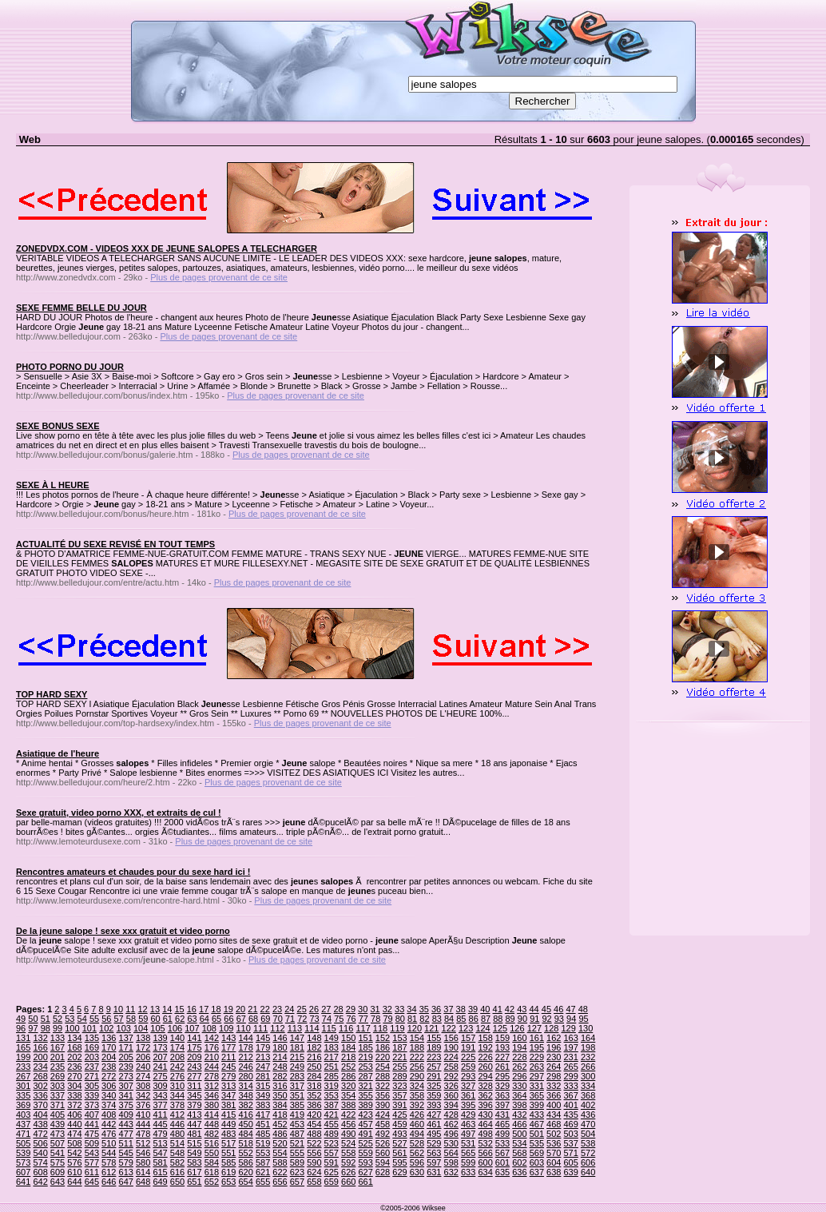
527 (399, 1143)
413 (194, 1114)
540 (40, 1153)
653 (228, 1181)
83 (437, 1018)
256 (417, 1066)
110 (243, 1028)
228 (519, 1057)
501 (537, 1133)
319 (331, 1086)
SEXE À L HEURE (52, 485)
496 (451, 1133)
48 (583, 1009)
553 (263, 1153)
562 (417, 1153)
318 (314, 1086)
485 (263, 1133)
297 (537, 1076)
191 (468, 1047)
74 (327, 1018)
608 (40, 1172)
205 (126, 1057)
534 (519, 1143)
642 (40, 1181)
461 (434, 1124)
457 (365, 1124)
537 (571, 1143)
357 (399, 1095)
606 (588, 1162)
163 (571, 1038)
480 (177, 1133)
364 (519, 1095)
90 (522, 1018)
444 (143, 1124)
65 (216, 1018)
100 (72, 1028)
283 (297, 1076)
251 (331, 1066)
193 (502, 1047)
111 (260, 1028)
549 (194, 1153)
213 (263, 1057)
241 (160, 1066)
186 (382, 1047)
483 (228, 1133)
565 (468, 1153)
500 (519, 1133)
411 (160, 1114)
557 (331, 1153)
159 (502, 1038)
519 (263, 1143)
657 (297, 1181)
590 (314, 1162)
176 (212, 1047)
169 (92, 1047)
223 (434, 1057)
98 (45, 1028)
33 (399, 1009)
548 (177, 1153)
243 (194, 1066)
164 (588, 1038)
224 (451, 1057)
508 (74, 1143)
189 (434, 1047)
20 (240, 1009)
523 (331, 1143)
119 (397, 1028)
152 (382, 1038)
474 (74, 1133)
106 (175, 1028)
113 (295, 1028)
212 (245, 1057)
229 (537, 1057)
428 (451, 1114)
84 (449, 1018)
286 (348, 1076)
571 (571, 1153)
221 (399, 1057)
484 (245, 1133)
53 (69, 1018)
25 (302, 1009)
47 (570, 1009)
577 (92, 1162)
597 (434, 1162)
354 (348, 1095)
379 (194, 1105)
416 (245, 1114)
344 (177, 1095)
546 (143, 1153)
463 (468, 1124)
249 (297, 1066)
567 (502, 1153)
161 (537, 1038)
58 (131, 1018)
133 (57, 1038)
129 (568, 1028)
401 (571, 1105)
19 (228, 1009)
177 (228, 1047)
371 (57, 1105)
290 (417, 1076)
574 (40, 1162)
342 (143, 1095)
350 (279, 1095)
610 (74, 1172)
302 (40, 1086)
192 (485, 1047)
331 (537, 1086)
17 (203, 1009)
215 (297, 1057)
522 (314, 1143)
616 (177, 1172)
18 (215, 1009)
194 (519, 1047)
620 (245, 1172)
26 (314, 1009)
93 (559, 1018)
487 (297, 1133)
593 (365, 1162)
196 (553, 1047)
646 (108, 1181)
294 (485, 1076)
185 (365, 1047)
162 (553, 1038)
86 (474, 1018)
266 (588, 1066)
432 (519, 1114)
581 (160, 1162)
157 (468, 1038)
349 (263, 1095)
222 (417, 1057)
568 (519, 1153)
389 (365, 1105)
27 (326, 1009)
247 (263, 1066)
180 (279, 1047)
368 (588, 1095)
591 (331, 1162)
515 (194, 1143)
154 (417, 1038)
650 (177, 1181)
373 (92, 1105)
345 (194, 1095)
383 (263, 1105)
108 (209, 1028)
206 (143, 1057)
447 (194, 1124)
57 (119, 1018)
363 (502, 1095)
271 (92, 1076)
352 (314, 1095)
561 (399, 1153)
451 (263, 1124)
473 (57, 1133)
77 (363, 1018)
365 (537, 1095)
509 (92, 1143)
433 (537, 1114)
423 (365, 1114)
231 (571, 1057)
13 (155, 1009)
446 (177, 1124)
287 (365, 1076)
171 (126, 1047)
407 (92, 1114)
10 (118, 1009)
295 (502, 1076)
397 (502, 1105)
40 (485, 1009)
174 (177, 1047)
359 (434, 1095)
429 (468, 1114)
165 (23, 1047)
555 (297, 1153)
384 (279, 1105)
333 (571, 1086)
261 (502, 1066)
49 (21, 1018)
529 (434, 1143)
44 (533, 1009)
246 (245, 1066)
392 (417, 1105)
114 (311, 1028)
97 (33, 1028)
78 (375, 1018)
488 (314, 1133)
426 (417, 1114)
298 (553, 1076)
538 (588, 1143)
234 (40, 1066)
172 (143, 1047)
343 (160, 1095)
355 (365, 1095)
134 (74, 1038)
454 (314, 1124)
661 (365, 1181)
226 (485, 1057)
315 (263, 1086)
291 (434, 1076)
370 (40, 1105)
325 (434, 1086)
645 (92, 1181)
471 (23, 1133)
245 (228, 1066)
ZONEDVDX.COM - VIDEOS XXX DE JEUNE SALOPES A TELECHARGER (166, 248)
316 (279, 1086)
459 (399, 1124)
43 (521, 1009)
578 (108, 1162)
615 (160, 1172)
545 (126, 1153)
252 (348, 1066)
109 (226, 1028)
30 (362, 1009)
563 (434, 1153)
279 (228, 1076)
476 (108, 1133)
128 (551, 1028)
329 (502, 1086)
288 (382, 1076)
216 (314, 1057)
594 (382, 1162)
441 (92, 1124)
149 (331, 1038)
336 (40, 1095)
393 (434, 1105)
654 (245, 1181)
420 (314, 1114)
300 (588, 1076)
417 (263, 1114)
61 (168, 1018)
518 (245, 1143)
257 (434, 1066)
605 (571, 1162)
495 (434, 1133)
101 (89, 1028)
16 (192, 1009)
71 (290, 1018)
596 (417, 1162)
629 (399, 1172)
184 (348, 1047)
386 (314, 1105)
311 (194, 1086)
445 (160, 1124)
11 (130, 1009)
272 (108, 1076)
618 (212, 1172)
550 (212, 1153)
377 (160, 1105)
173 (160, 1047)
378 (177, 1105)
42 (509, 1009)
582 (177, 1162)
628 (382, 1172)
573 (23, 1162)
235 (57, 1066)
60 (155, 1018)
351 (297, 1095)
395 (468, 1105)
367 (571, 1095)
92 (546, 1018)
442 (108, 1124)
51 (45, 1018)
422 (348, 1114)
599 (468, 1162)
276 (177, 1076)
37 (448, 1009)
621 (263, 1172)
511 (126, 1143)
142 (212, 1038)
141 (194, 1038)
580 (143, 1162)
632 (451, 1172)
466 (519, 1124)
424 (382, 1114)
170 (108, 1047)
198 (588, 1047)
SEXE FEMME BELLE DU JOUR (81, 307)
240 (143, 1066)
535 (537, 1143)
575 (57, 1162)
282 (279, 1076)
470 (588, 1124)
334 (588, 1086)
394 (451, 1105)
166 (40, 1047)
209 (194, 1057)
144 (245, 1038)
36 (436, 1009)
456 (348, 1124)
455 (331, 1124)
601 (502, 1162)
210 (212, 1057)
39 (473, 1009)
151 (365, 1038)
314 (245, 1086)
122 (449, 1028)
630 (417, 1172)
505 (23, 1143)
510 (108, 1143)
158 (485, 1038)
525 (365, 1143)
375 (126, 1105)
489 (331, 1133)
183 (331, 1047)
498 (485, 1133)
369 (23, 1105)
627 (365, 1172)
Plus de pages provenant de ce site (219, 277)
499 (502, 1133)
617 (194, 1172)
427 (434, 1114)
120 (414, 1028)
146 (279, 1038)
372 (74, 1105)
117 (362, 1028)
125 (500, 1028)
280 (245, 1076)
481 (194, 1133)
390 (382, 1105)
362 (485, 1095)
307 (126, 1086)
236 (74, 1066)
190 (451, 1047)
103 (124, 1028)
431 (502, 1114)
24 (289, 1009)
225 (468, 1057)
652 (212, 1181)
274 (143, 1076)
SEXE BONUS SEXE (58, 426)
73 (315, 1018)
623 (297, 1172)
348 (245, 1095)
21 (252, 1009)
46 (558, 1009)
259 (468, 1066)
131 (23, 1038)
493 (399, 1133)
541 (57, 1153)
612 (108, 1172)
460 (417, 1124)
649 (160, 1181)
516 (212, 1143)
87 (485, 1018)
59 (143, 1018)
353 (331, 1095)
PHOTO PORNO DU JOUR (70, 367)
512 (143, 1143)
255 (399, 1066)
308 (143, 1086)
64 (204, 1018)
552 (245, 1153)
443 (126, 1124)
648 (143, 1181)
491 (365, 1133)
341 (126, 1095)
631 (434, 1172)
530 (451, 1143)
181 (297, 1047)
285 (331, 1076)
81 (412, 1018)
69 (265, 1018)
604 (553, 1162)
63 (192, 1018)
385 (297, 1105)
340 (108, 1095)
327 (468, 1086)
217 (331, 1057)
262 (519, 1066)
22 (265, 1009)
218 (348, 1057)
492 (382, 1133)
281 (263, 1076)
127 (534, 1028)
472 (40, 1133)
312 (212, 1086)
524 (348, 1143)
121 (431, 1028)
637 (537, 1172)
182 (314, 1047)
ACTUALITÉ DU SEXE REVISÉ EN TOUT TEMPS (115, 544)
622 (279, 1172)
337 (57, 1095)
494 (417, 1133)
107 (192, 1028)
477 (126, 1133)
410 (143, 1114)
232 (588, 1057)
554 (279, 1153)
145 (263, 1038)
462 (451, 1124)
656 (279, 1181)
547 (160, 1153)
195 (537, 1047)
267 (23, 1076)
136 (108, 1038)
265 (571, 1066)
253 (365, 1066)
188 (417, 1047)
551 (228, 1153)
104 (140, 1028)
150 (348, 1038)
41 (497, 1009)
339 (92, 1095)
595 (399, 1162)
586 (245, 1162)
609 (57, 1172)
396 (485, 1105)
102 (106, 1028)
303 (57, 1086)
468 (553, 1124)
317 (297, 1086)
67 (241, 1018)
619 (228, 1172)
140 (177, 1038)
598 (451, 1162)
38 (461, 1009)
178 (245, 1047)
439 (57, 1124)
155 (434, 1038)
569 (537, 1153)
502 (553, 1133)
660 (348, 1181)
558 (348, 1153)
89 (510, 1018)
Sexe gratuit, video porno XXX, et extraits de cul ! (118, 812)
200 (40, 1057)
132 (40, 1038)
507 (57, 1143)
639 (571, 1172)
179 (263, 1047)
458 (382, 1124)
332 (553, 1086)
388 (348, 1105)
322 (382, 1086)
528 (417, 1143)
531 (468, 1143)
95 (583, 1018)
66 (228, 1018)
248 (279, 1066)
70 (278, 1018)
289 (399, 1076)
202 (74, 1057)
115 (329, 1028)
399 (537, 1105)
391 (399, 1105)
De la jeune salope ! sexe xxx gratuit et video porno (123, 931)
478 (143, 1133)
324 (417, 1086)
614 (143, 1172)
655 (263, 1181)
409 (126, 1114)
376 (143, 1105)
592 (348, 1162)
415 (228, 1114)
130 (585, 1028)
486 (279, 1133)
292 (451, 1076)
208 (177, 1057)
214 (279, 1057)
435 (571, 1114)
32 (387, 1009)
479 (160, 1133)
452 (279, 1124)
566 (485, 1153)
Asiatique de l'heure (57, 753)
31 (374, 1009)
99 (57, 1028)
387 (331, 1105)
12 (142, 1009)
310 (177, 1086)
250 (314, 1066)
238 (108, 1066)
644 (74, 1181)
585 (228, 1162)
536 (553, 1143)
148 (314, 1038)
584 (212, 1162)
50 (33, 1018)
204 (108, 1057)
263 (537, 1066)
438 (40, 1124)
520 (279, 1143)
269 (57, 1076)
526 (382, 1143)
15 (179, 1009)
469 (571, 1124)
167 (57, 1047)
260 (485, 1066)
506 (40, 1143)
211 (228, 1057)
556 (314, 1153)
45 (546, 1009)
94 (571, 1018)
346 (212, 1095)
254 (382, 1066)
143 (228, 1038)
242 (177, 1066)
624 (314, 1172)
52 (57, 1018)
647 (126, 1181)
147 (297, 1038)
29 (350, 1009)
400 (553, 1105)
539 (23, 1153)
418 (279, 1114)
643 (57, 1181)
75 (339, 1018)
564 (451, 1153)
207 (160, 1057)
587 (263, 1162)
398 (519, 1105)
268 (40, 1076)
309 (160, 1086)
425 (399, 1114)
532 (485, 1143)
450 (245, 1124)
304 (74, 1086)
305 (92, 1086)
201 (57, 1057)
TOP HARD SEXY (51, 694)
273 (126, 1076)
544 (108, 1153)
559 (365, 1153)
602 (519, 1162)
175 (194, 1047)
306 (108, 1086)
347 (228, 1095)
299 (571, 1076)
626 (348, 1172)
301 (23, 1086)
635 (502, 1172)
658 (314, 1181)
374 (108, 1105)
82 (424, 1018)
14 (167, 1009)
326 (451, 1086)
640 (588, 1172)
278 (212, 1076)
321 (365, 1086)
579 (126, 1162)
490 (348, 1133)
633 (468, 1172)
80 (400, 1018)
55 (94, 1018)
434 (553, 1114)
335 (23, 1095)
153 (399, 1038)
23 (277, 1009)
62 (180, 1018)
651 (194, 1181)
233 (23, 1066)
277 (194, 1076)
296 (519, 1076)
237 (92, 1066)
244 (212, 1066)
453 (297, 1124)
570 (553, 1153)
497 (468, 1133)
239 (126, 1066)
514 (177, 1143)
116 (346, 1028)
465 (502, 1124)
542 (74, 1153)
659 (331, 1181)
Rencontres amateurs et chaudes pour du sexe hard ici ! (133, 871)
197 (571, 1047)
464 (485, 1124)
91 (534, 1018)
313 (228, 1086)
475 (92, 1133)
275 (160, 1076)
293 (468, 1076)
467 (537, 1124)
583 (194, 1162)
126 (517, 1028)
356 (382, 1095)
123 (466, 1028)
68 (253, 1018)
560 (382, 1153)
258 (451, 1066)
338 (74, 1095)
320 (348, 1086)
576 (74, 1162)
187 (399, 1047)
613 (126, 1172)
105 (157, 1028)
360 (451, 1095)
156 (451, 1038)
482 (212, 1133)
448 (212, 1124)
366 (553, 1095)
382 (245, 1105)
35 (424, 1009)
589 (297, 1162)
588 (279, 1162)
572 (588, 1153)
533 (502, 1143)
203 (92, 1057)
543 (92, 1153)
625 (331, 1172)
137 (126, 1038)
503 (571, 1133)
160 (519, 1038)
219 (365, 1057)
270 (74, 1076)
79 (387, 1018)
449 (228, 1124)
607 (23, 1172)
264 (553, 1066)
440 (74, 1124)
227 (502, 1057)
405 (57, 1114)
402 (588, 1105)
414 (212, 1114)
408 (108, 1114)
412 (177, 1114)
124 (482, 1028)
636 (519, 1172)
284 (314, 1076)
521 (297, 1143)
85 (461, 1018)
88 (497, 1018)
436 (588, 1114)
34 (411, 1009)
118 (380, 1028)
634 (485, 1172)
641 (23, 1181)
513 (160, 1143)
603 (537, 1162)
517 (228, 1143)
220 (382, 1057)
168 (74, 1047)
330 (519, 1086)
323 (399, 1086)
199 (23, 1057)
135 (92, 1038)
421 (331, 1114)
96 (21, 1028)
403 (23, 1114)
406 (74, 1114)
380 (212, 1105)
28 (338, 1009)
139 (160, 1038)
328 (485, 1086)
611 (92, 1172)
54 (82, 1018)
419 (297, 1114)
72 (302, 1018)
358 (417, 1095)
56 (106, 1018)
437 (23, 1124)
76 (350, 1018)
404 (40, 1114)
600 (485, 1162)
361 (468, 1095)
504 (588, 1133)
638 (553, 1172)
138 (143, 1038)
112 (277, 1028)
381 (228, 1105)
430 (485, 1114)
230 (553, 1057)
